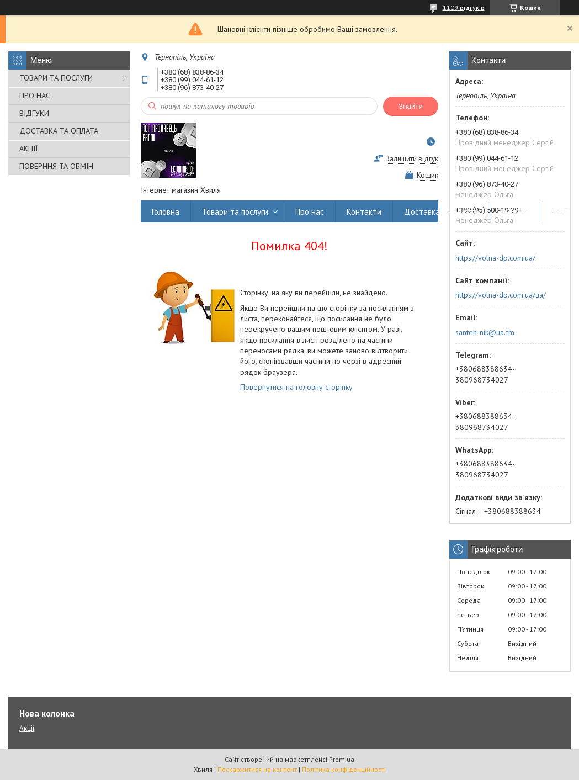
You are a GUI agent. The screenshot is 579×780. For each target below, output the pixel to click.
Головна (165, 212)
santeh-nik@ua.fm (484, 332)
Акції (559, 212)
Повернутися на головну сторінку (296, 387)
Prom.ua (341, 759)
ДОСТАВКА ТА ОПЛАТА (58, 131)
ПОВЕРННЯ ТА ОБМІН (56, 166)
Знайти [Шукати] (411, 106)
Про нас (309, 212)
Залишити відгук (412, 158)
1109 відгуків (464, 7)
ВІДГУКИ (34, 113)
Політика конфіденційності (344, 769)
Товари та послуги (235, 212)
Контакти (364, 212)
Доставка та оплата (441, 212)
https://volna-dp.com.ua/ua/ (500, 295)
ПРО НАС (34, 95)
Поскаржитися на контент (257, 769)
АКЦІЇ (28, 148)
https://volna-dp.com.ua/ (495, 258)
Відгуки (514, 212)
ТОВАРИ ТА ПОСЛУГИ (56, 78)
